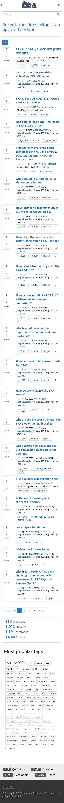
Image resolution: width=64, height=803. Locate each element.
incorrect (53, 736)
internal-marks (24, 519)
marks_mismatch (33, 697)
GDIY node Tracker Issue (32, 549)
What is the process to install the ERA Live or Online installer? (38, 421)
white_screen (11, 697)
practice (38, 673)
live (30, 673)
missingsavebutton (13, 713)
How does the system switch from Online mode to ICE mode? (37, 239)
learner (53, 681)
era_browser (37, 598)
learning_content (29, 681)
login (37, 689)
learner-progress (12, 705)
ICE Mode (38, 57)
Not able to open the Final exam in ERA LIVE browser (38, 123)
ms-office (24, 740)
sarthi (41, 725)
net (44, 564)
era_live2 (21, 171)
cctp (23, 701)
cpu (46, 91)
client (37, 744)
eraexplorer (26, 732)
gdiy (19, 564)
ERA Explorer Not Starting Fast (37, 479)
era (19, 542)
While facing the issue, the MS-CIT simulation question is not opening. (36, 449)
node (14, 744)
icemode (21, 65)
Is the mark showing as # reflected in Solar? (33, 500)
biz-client (43, 736)
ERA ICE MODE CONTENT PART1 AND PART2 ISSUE (37, 100)
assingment (43, 681)
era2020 (28, 689)
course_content (11, 685)
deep (32, 709)
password (10, 748)
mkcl (16, 701)
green (22, 744)
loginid (9, 709)
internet (53, 685)
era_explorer (39, 490)
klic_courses (49, 140)
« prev (7, 610)
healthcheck (49, 705)
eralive (35, 140)
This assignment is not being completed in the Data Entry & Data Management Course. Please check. (36, 153)
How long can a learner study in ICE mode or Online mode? (37, 209)
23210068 (21, 486)
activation (47, 677)
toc (16, 709)
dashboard (43, 740)
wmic (27, 542)
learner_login (11, 689)
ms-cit (33, 114)
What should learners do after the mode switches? (36, 180)
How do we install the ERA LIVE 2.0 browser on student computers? (37, 299)
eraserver (22, 91)
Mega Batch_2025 (44, 458)
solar (52, 744)
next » (41, 610)
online (33, 685)
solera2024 (22, 490)
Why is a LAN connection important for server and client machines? (37, 332)
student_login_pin (12, 732)
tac (53, 697)
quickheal (26, 717)
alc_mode (22, 468)
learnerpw (33, 713)
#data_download (30, 725)
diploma (24, 709)
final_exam (22, 140)
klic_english (23, 736)
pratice (43, 701)
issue (29, 744)
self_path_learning (39, 729)
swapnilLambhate (25, 84)
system (38, 542)
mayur (49, 57)
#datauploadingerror (40, 732)
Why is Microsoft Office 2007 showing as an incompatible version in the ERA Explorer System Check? (35, 577)
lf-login (29, 677)
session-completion (28, 705)
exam (46, 673)
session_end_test (12, 740)
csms (39, 709)
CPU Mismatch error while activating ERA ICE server (33, 74)
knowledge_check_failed (14, 721)
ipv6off (21, 697)
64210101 (52, 164)
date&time (52, 701)
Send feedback (8, 786)
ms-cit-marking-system (42, 516)
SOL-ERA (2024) (42, 130)
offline (35, 693)
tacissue (48, 709)
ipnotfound (46, 721)
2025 (39, 705)
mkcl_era (52, 729)
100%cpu (9, 717)
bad (24, 713)
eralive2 (21, 438)
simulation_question (41, 468)
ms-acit (34, 736)
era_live (46, 65)
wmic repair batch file (30, 527)
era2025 (34, 65)
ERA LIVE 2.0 (39, 164)
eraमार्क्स (18, 725)
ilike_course (32, 701)
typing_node (37, 717)
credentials (52, 693)
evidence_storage (12, 729)
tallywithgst (44, 713)
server (9, 701)
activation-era (11, 736)
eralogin (9, 725)
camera (33, 740)
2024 (32, 171)
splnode (45, 697)
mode (52, 740)
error (44, 744)
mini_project (25, 729)
